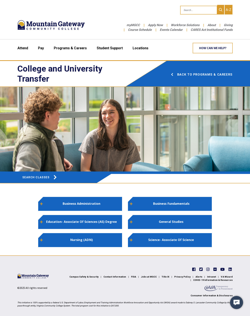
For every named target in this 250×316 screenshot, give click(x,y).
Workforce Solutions (185, 25)
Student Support (110, 48)
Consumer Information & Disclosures (212, 295)
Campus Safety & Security (84, 276)
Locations (140, 48)
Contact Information (114, 276)
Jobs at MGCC (149, 276)
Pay (41, 48)
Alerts (198, 276)
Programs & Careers (70, 48)
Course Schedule (140, 30)
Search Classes (39, 177)
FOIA (133, 276)
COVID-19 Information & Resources (213, 280)
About (211, 25)
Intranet (211, 276)
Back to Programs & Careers (202, 74)
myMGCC (133, 25)
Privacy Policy (182, 276)
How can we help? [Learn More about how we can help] (212, 48)
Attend (22, 48)
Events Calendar (171, 30)
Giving (228, 25)
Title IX (165, 276)
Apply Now (155, 25)
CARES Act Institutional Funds (212, 30)
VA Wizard (227, 276)
